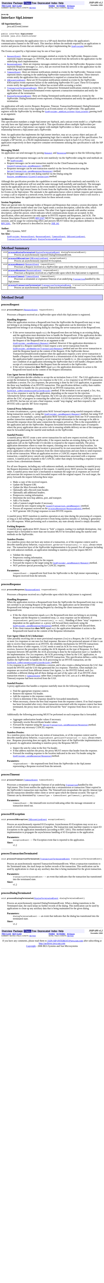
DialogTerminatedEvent (48, 253)
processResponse (17, 273)
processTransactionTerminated (24, 288)
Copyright (31, 952)
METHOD (32, 8)
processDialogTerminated (21, 253)
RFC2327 (40, 219)
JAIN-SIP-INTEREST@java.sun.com (65, 947)
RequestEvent (32, 266)
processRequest (16, 266)
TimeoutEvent (32, 279)
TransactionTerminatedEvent (56, 288)
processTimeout (16, 279)
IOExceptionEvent (39, 260)
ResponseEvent (34, 273)
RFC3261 (6, 224)
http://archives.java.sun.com (52, 949)
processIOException (18, 260)
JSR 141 (55, 224)
